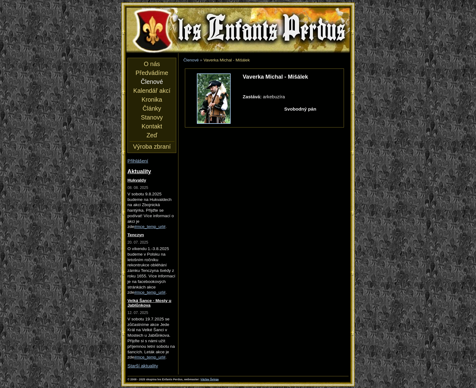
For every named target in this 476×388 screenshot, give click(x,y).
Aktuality (139, 171)
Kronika (152, 99)
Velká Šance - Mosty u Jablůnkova (149, 303)
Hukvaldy (136, 180)
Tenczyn (135, 235)
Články (151, 108)
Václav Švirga (210, 379)
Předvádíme (151, 72)
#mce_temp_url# (150, 226)
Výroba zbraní (152, 146)
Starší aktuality (142, 365)
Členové (191, 60)
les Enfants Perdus (238, 30)
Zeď (151, 135)
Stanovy (152, 117)
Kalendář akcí (151, 90)
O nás (152, 64)
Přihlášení (137, 160)
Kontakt (152, 126)
